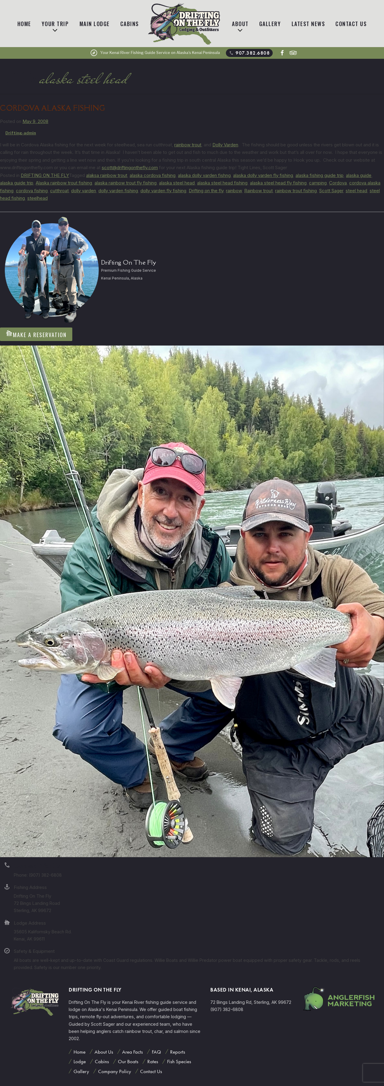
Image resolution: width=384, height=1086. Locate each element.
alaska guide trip (16, 183)
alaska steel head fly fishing (278, 183)
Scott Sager (331, 190)
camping (318, 183)
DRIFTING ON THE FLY (45, 175)
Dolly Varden (225, 145)
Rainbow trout (258, 190)
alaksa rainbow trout (106, 175)
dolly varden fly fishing (163, 190)
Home (24, 24)
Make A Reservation (36, 334)
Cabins (129, 24)
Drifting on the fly (206, 190)
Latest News (308, 24)
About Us (103, 1052)
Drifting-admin (20, 132)
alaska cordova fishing (153, 175)
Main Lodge (95, 24)
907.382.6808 (249, 53)
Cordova (338, 183)
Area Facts (132, 1052)
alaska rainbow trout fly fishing (125, 183)
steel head (356, 190)
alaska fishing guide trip (320, 175)
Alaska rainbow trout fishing (64, 183)
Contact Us (351, 24)
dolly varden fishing (118, 190)
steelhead (37, 198)
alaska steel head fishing (222, 183)
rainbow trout (187, 145)
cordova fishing (32, 190)
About (240, 24)
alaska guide (358, 175)
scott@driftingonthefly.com (130, 167)
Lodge (80, 1061)
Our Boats (128, 1061)
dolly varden (83, 190)
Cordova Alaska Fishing (52, 108)
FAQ (156, 1052)
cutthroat (59, 190)
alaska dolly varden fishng (204, 175)
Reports (177, 1052)
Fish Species (179, 1061)
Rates (152, 1061)
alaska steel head (177, 183)
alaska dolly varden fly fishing (263, 175)
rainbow (234, 190)
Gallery (270, 24)
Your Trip (55, 24)
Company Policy (114, 1071)
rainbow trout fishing (296, 190)
